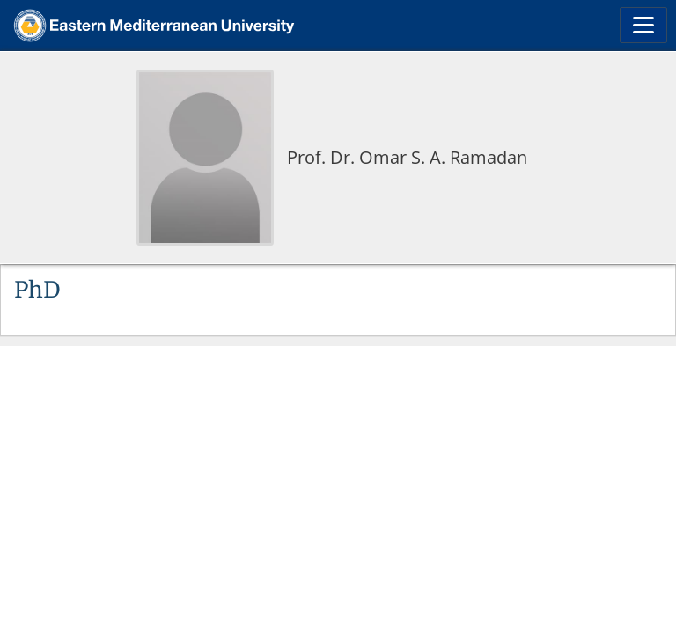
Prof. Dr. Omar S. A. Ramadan (407, 157)
